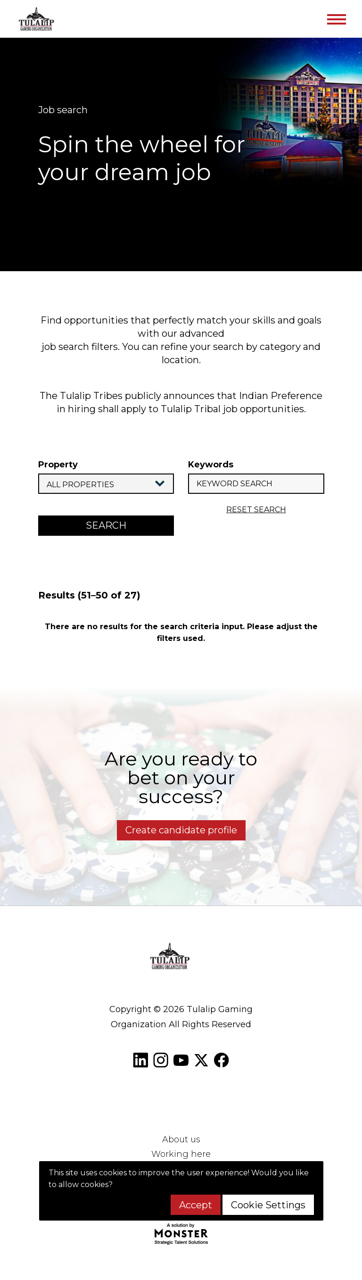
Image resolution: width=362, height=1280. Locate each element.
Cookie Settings (268, 1205)
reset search (256, 509)
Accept (195, 1205)
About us (181, 1139)
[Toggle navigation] (336, 19)
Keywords (210, 464)
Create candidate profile (181, 830)
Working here (181, 1154)
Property (58, 464)
